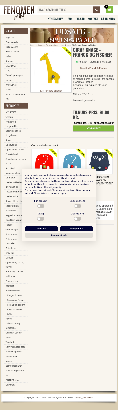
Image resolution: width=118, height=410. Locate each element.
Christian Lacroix (14, 332)
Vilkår (81, 19)
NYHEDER (11, 112)
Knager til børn (64, 45)
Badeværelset (12, 281)
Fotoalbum (11, 248)
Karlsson (10, 61)
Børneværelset (51, 45)
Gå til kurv (108, 19)
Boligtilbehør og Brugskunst (13, 133)
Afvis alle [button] (41, 228)
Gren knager (12, 229)
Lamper (9, 258)
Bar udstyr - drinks (15, 271)
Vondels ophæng (14, 351)
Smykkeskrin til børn (14, 311)
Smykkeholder (13, 154)
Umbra (9, 80)
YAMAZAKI (11, 85)
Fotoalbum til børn (16, 305)
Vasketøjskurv (12, 206)
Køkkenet (10, 276)
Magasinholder (13, 173)
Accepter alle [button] (76, 228)
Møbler (9, 361)
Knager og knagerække (12, 124)
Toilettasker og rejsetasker (13, 325)
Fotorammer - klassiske (12, 241)
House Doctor (12, 51)
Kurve (8, 140)
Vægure (9, 117)
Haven (9, 318)
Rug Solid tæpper (14, 220)
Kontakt (93, 19)
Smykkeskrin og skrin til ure (16, 161)
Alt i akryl (10, 168)
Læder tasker (12, 196)
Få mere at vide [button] (59, 235)
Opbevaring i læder (15, 149)
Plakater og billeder (15, 370)
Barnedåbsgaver (14, 366)
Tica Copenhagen (14, 75)
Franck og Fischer (16, 300)
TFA (8, 70)
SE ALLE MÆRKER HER (15, 96)
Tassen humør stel (15, 191)
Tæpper (9, 225)
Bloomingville (12, 42)
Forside (41, 45)
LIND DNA (11, 66)
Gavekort (10, 385)
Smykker (10, 253)
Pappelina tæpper (14, 215)
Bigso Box (11, 37)
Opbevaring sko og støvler (15, 264)
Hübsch (9, 56)
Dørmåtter (11, 177)
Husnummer (12, 356)
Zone (8, 89)
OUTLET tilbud (13, 380)
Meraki (9, 337)
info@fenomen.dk (85, 397)
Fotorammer (12, 234)
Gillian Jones (12, 47)
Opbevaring (11, 145)
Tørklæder (11, 342)
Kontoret (10, 286)
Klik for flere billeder (51, 90)
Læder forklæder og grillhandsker (15, 184)
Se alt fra (93, 68)
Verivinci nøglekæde (16, 347)
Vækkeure (11, 210)
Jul (7, 375)
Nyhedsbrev (55, 19)
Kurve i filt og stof (14, 201)
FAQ (69, 19)
